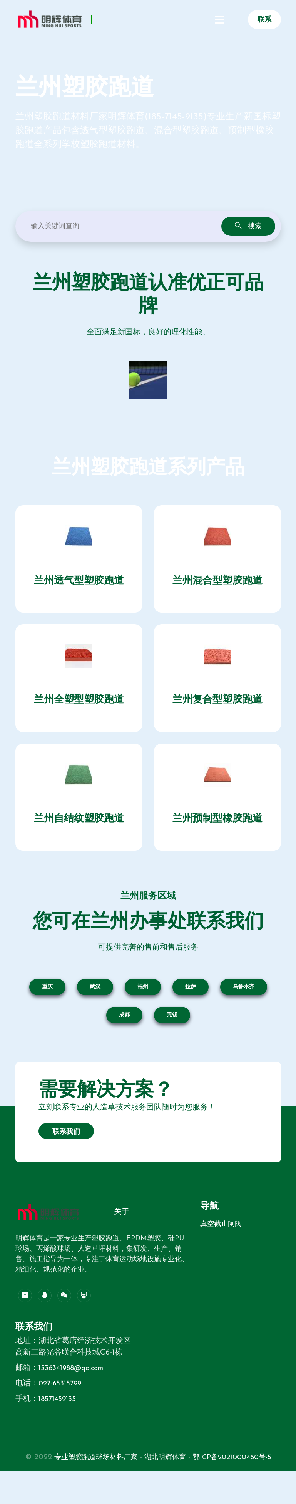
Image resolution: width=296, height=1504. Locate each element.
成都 (124, 1037)
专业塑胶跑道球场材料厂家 (134, 1479)
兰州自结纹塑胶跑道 (78, 837)
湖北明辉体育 (210, 1479)
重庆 (47, 1008)
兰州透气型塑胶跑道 (78, 584)
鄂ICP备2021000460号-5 (148, 1490)
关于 (121, 1234)
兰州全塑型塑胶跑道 (78, 710)
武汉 (95, 1008)
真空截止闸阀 (221, 1246)
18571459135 (58, 1420)
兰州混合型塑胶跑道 (217, 584)
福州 (142, 1008)
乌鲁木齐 (243, 1008)
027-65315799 (61, 1405)
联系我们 (66, 1153)
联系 (264, 20)
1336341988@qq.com (73, 1390)
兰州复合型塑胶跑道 (217, 710)
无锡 (172, 1037)
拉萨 (190, 1008)
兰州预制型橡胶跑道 (217, 837)
